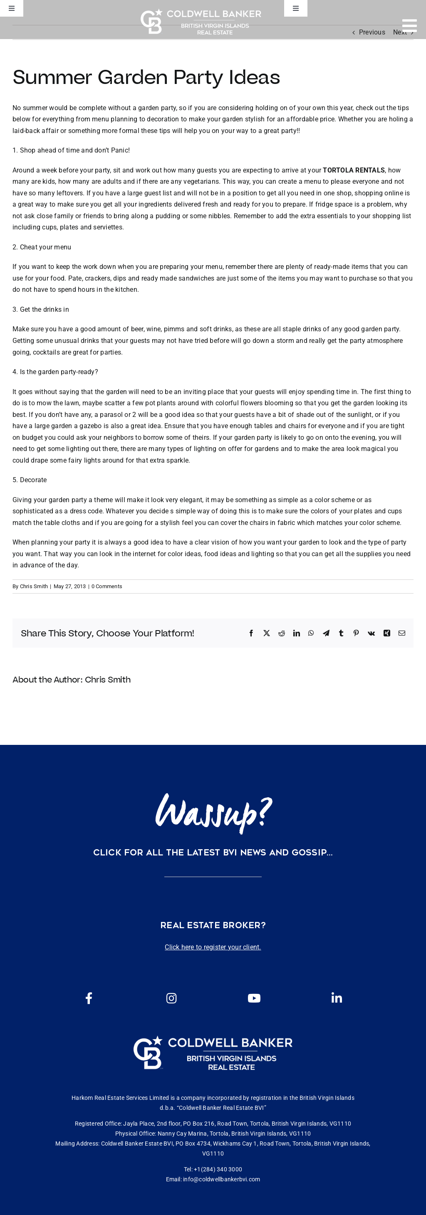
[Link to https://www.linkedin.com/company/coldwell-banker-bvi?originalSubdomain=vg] (337, 998)
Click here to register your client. (213, 947)
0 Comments (107, 586)
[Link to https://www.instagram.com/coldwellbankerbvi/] (171, 998)
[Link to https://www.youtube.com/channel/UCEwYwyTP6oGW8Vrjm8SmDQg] (254, 998)
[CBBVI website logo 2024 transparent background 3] (201, 21)
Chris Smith (34, 586)
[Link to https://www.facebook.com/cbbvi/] (89, 998)
